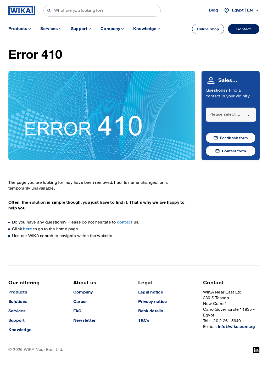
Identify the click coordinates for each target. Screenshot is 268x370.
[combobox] (231, 115)
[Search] (102, 10)
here (27, 229)
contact (125, 222)
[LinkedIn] (256, 350)
